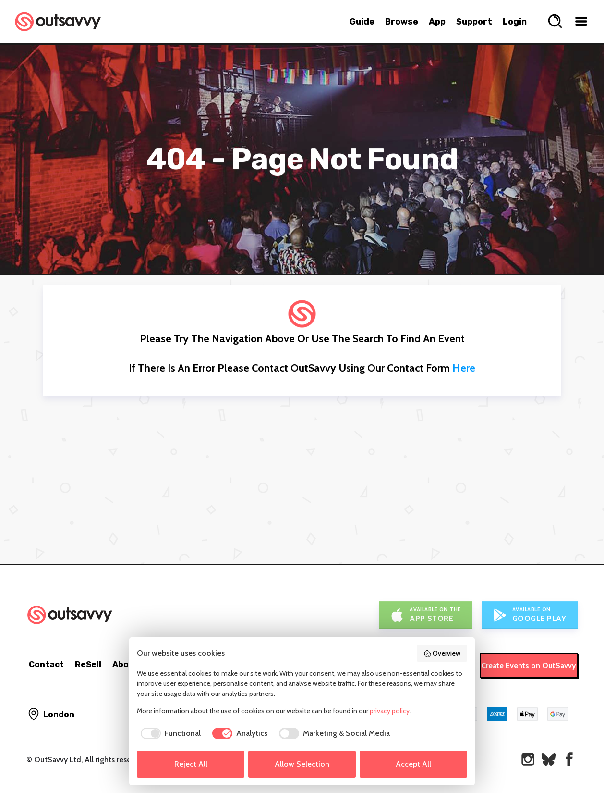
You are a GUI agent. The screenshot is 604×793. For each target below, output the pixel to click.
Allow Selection (302, 763)
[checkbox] (169, 733)
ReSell (88, 664)
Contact (46, 664)
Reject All (190, 763)
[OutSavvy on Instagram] (527, 759)
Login (515, 21)
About (125, 664)
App (437, 21)
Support (474, 21)
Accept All (413, 763)
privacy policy (390, 710)
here (463, 367)
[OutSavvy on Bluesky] (548, 759)
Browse (401, 21)
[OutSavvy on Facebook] (569, 759)
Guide (362, 21)
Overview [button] (442, 653)
